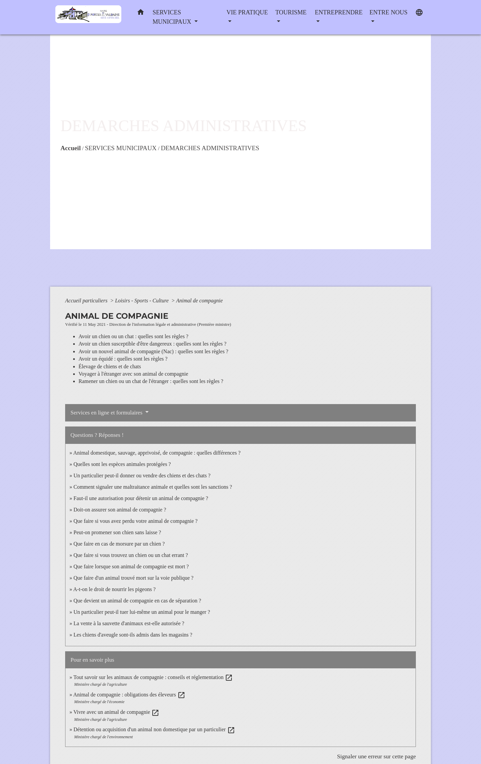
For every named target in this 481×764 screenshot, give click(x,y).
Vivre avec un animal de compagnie (116, 712)
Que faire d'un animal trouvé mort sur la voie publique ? (133, 578)
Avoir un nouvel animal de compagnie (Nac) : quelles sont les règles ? (153, 351)
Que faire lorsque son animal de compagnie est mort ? (131, 566)
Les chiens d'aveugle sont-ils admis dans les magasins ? (132, 635)
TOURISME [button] (291, 12)
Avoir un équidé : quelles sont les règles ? (122, 359)
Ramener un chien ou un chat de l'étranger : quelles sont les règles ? (150, 381)
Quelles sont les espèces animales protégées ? (122, 464)
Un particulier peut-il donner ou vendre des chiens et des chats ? (141, 475)
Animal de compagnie (199, 300)
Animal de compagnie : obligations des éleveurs (129, 694)
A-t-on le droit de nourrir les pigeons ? (114, 589)
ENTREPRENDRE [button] (338, 12)
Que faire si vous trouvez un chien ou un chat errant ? (130, 555)
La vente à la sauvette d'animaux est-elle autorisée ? (128, 623)
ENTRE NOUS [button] (388, 12)
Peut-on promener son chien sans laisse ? (117, 532)
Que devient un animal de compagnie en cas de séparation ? (137, 600)
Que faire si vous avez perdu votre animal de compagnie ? (135, 521)
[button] (140, 13)
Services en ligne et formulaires (107, 412)
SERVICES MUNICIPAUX (121, 148)
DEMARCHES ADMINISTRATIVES (210, 148)
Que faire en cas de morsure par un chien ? (119, 544)
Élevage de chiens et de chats (109, 366)
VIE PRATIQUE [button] (247, 12)
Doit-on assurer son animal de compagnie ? (119, 509)
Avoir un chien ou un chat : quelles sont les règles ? (133, 336)
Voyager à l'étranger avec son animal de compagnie (133, 374)
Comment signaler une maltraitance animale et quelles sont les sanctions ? (152, 487)
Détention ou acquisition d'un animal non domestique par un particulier (154, 729)
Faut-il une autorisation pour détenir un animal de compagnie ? (140, 498)
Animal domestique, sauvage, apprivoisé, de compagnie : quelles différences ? (156, 453)
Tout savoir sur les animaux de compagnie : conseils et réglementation (153, 677)
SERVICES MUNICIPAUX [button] (173, 17)
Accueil (70, 148)
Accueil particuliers (87, 300)
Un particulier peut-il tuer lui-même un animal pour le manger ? (141, 612)
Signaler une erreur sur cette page (376, 756)
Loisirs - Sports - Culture (142, 300)
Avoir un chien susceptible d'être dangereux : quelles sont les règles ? (152, 344)
